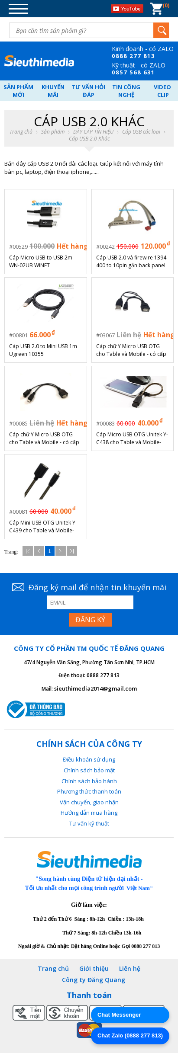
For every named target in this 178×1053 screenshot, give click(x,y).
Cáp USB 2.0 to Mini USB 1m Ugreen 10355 (43, 350)
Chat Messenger (119, 1014)
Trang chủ (21, 131)
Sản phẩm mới (18, 91)
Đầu (28, 551)
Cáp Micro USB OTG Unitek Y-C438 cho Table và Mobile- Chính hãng (132, 438)
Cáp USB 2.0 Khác (89, 138)
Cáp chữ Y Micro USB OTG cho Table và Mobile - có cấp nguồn (131, 350)
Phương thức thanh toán (89, 791)
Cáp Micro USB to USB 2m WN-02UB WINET (40, 261)
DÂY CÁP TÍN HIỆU (93, 131)
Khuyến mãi (53, 91)
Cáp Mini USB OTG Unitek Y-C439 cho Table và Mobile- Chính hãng (43, 527)
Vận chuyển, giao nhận (89, 802)
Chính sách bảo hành (89, 781)
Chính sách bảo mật (89, 770)
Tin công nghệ (126, 91)
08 (116, 56)
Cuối (72, 551)
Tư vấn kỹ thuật (89, 823)
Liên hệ (129, 968)
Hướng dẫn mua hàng (89, 812)
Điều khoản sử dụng (89, 759)
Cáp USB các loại (141, 131)
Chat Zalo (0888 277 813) (130, 1035)
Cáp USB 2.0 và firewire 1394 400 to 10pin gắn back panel (131, 261)
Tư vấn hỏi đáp (88, 91)
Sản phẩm (53, 131)
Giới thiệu (94, 968)
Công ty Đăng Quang (93, 980)
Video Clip (163, 91)
